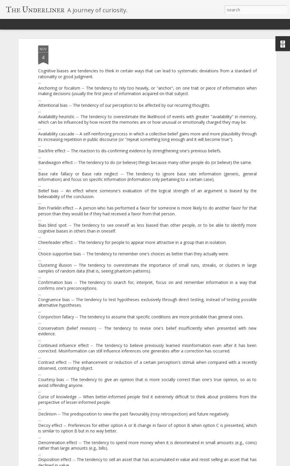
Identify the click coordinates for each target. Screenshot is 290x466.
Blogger (177, 462)
